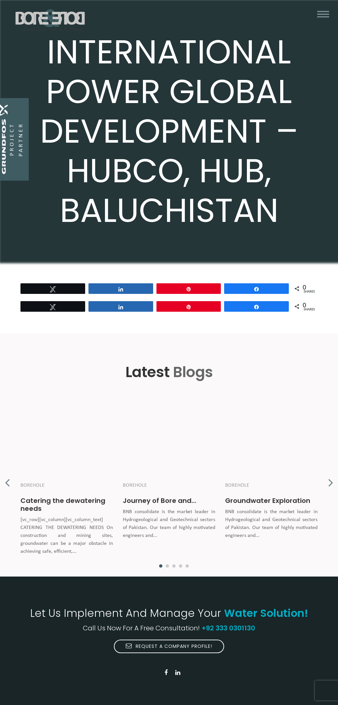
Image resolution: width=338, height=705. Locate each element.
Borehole (32, 485)
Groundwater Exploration (267, 501)
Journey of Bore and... (159, 501)
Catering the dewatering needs (62, 504)
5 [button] (187, 566)
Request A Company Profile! (169, 646)
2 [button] (167, 566)
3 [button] (174, 566)
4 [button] (180, 566)
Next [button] (330, 479)
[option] (67, 479)
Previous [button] (7, 479)
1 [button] (160, 566)
